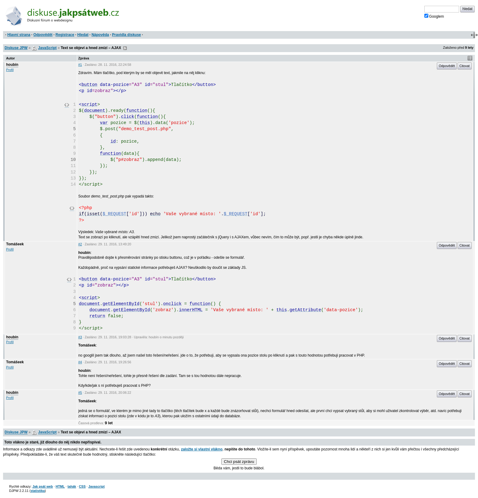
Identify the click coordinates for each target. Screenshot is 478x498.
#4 (80, 362)
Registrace (64, 35)
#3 (80, 337)
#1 (80, 64)
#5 (80, 392)
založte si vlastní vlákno (202, 449)
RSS (125, 48)
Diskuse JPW (16, 48)
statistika (37, 491)
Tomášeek (15, 244)
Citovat (464, 66)
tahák (71, 486)
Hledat (82, 35)
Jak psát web (42, 486)
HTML (60, 486)
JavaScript (47, 48)
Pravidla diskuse (126, 35)
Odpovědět (42, 35)
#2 (80, 244)
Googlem (434, 16)
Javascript (96, 486)
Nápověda (100, 35)
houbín (12, 64)
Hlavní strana (18, 35)
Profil (10, 70)
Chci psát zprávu (239, 461)
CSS (82, 486)
